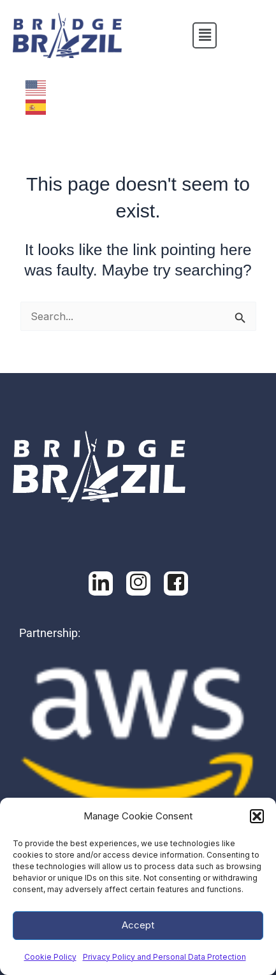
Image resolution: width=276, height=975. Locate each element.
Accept (138, 925)
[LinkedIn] (101, 583)
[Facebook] (138, 583)
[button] (257, 816)
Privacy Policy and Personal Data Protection (164, 957)
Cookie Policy (50, 957)
